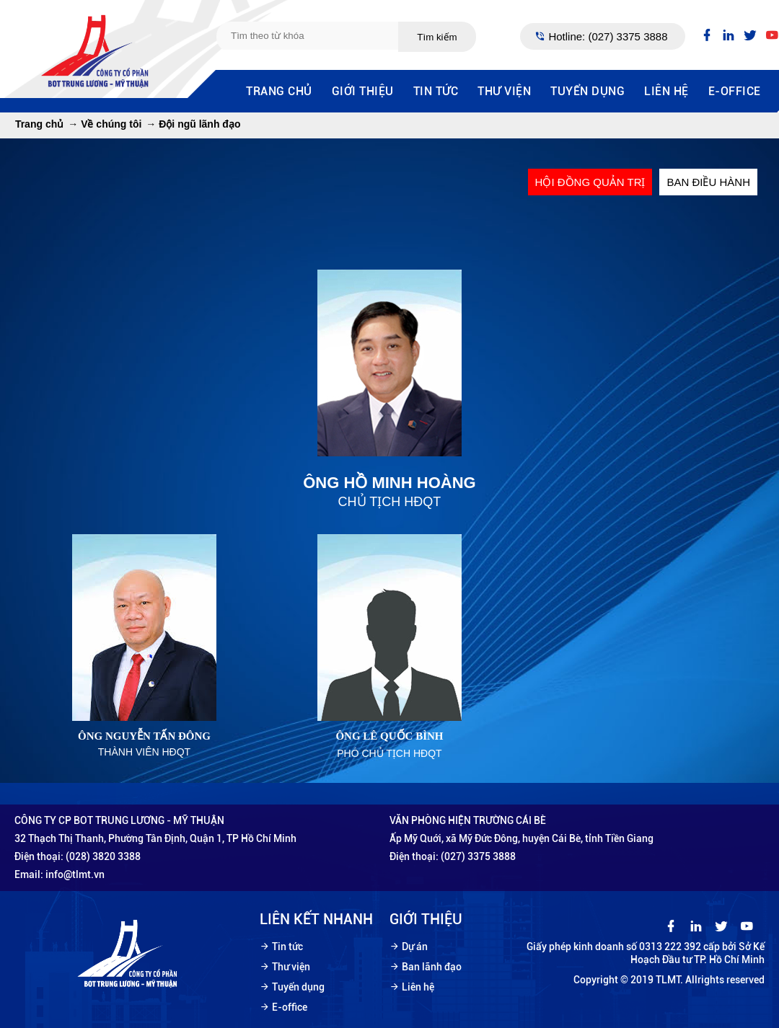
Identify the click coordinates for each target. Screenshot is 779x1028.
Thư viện (504, 91)
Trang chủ (279, 91)
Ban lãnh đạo (432, 966)
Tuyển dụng (587, 91)
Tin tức (436, 91)
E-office (734, 91)
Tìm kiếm (437, 37)
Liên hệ (666, 91)
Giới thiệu (363, 91)
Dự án (415, 946)
